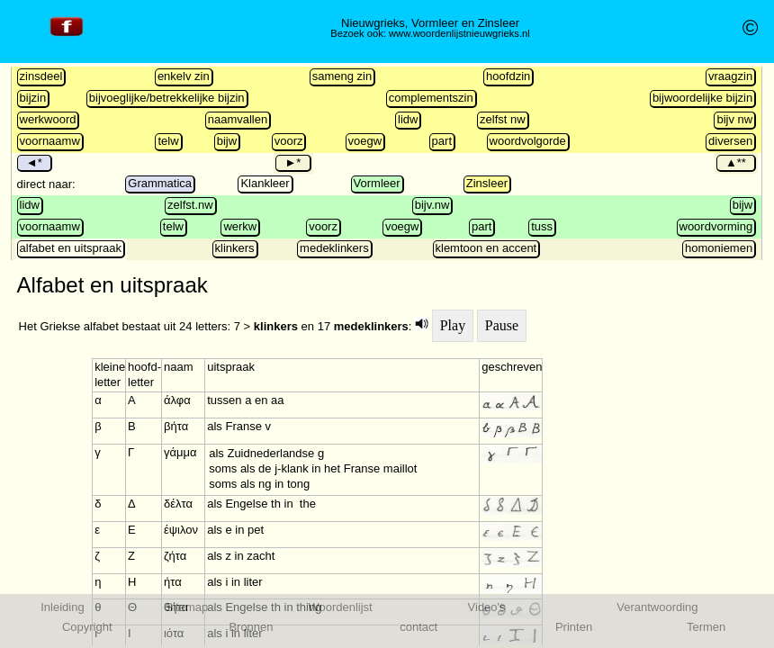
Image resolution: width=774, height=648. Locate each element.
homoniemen (718, 248)
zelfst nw (503, 119)
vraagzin (730, 76)
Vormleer (377, 183)
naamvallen (238, 119)
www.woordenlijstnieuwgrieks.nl (459, 33)
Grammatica (160, 183)
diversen (730, 141)
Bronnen (251, 627)
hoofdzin (508, 76)
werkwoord (48, 119)
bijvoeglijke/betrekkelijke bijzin (167, 97)
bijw (227, 141)
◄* (34, 162)
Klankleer (264, 183)
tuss (542, 226)
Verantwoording (657, 607)
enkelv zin (184, 76)
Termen (706, 627)
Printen (573, 627)
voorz (288, 141)
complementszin (431, 97)
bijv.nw (432, 205)
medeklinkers (334, 248)
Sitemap (187, 607)
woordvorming (716, 226)
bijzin (33, 97)
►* (292, 162)
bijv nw (734, 119)
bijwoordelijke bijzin (702, 97)
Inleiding (62, 607)
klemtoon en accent (486, 248)
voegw (365, 141)
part (442, 141)
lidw (408, 119)
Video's (487, 607)
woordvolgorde (528, 141)
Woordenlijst (340, 607)
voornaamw (50, 141)
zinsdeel (41, 76)
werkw (239, 226)
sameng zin (342, 76)
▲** (735, 162)
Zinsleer (487, 183)
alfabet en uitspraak (71, 248)
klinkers (235, 248)
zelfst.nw (190, 205)
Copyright (87, 627)
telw (168, 141)
